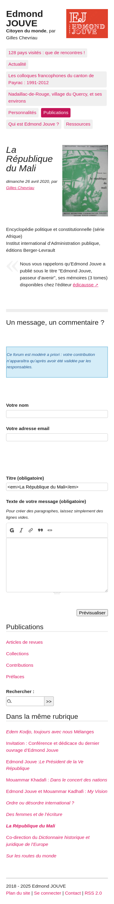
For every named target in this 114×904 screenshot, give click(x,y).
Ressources (78, 124)
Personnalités (22, 112)
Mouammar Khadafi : (56, 779)
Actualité (17, 64)
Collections (17, 653)
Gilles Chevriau (20, 188)
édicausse (83, 284)
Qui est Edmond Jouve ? (34, 124)
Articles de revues (24, 642)
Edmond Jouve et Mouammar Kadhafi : (56, 791)
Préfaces (15, 676)
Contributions (19, 665)
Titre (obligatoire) (25, 478)
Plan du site (18, 893)
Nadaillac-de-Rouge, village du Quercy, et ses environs (55, 97)
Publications (55, 112)
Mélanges (50, 731)
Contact (73, 893)
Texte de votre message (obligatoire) (46, 501)
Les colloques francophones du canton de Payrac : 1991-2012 (51, 79)
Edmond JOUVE (24, 18)
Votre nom (17, 405)
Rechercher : (20, 691)
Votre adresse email (27, 428)
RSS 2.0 (93, 893)
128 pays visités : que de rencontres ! (47, 52)
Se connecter (47, 893)
